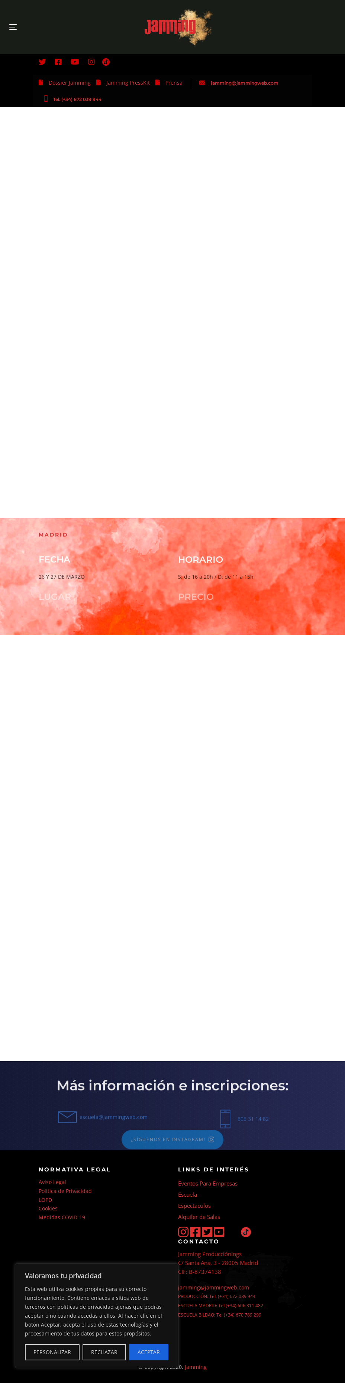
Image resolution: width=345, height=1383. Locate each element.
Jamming (196, 1366)
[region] (96, 1315)
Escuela (187, 1194)
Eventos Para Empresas (208, 1183)
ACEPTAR (149, 1352)
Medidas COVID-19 (62, 1217)
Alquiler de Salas (199, 1216)
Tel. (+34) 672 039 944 (77, 99)
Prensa (174, 82)
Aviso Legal (52, 1182)
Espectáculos (194, 1205)
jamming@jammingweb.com (244, 83)
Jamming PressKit (128, 82)
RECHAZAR (104, 1352)
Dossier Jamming (70, 82)
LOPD (45, 1199)
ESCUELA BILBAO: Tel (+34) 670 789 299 (219, 1315)
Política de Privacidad (65, 1190)
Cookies (48, 1208)
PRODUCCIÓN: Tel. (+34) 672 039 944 (216, 1296)
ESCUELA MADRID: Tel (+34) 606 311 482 (220, 1305)
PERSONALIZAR (52, 1352)
